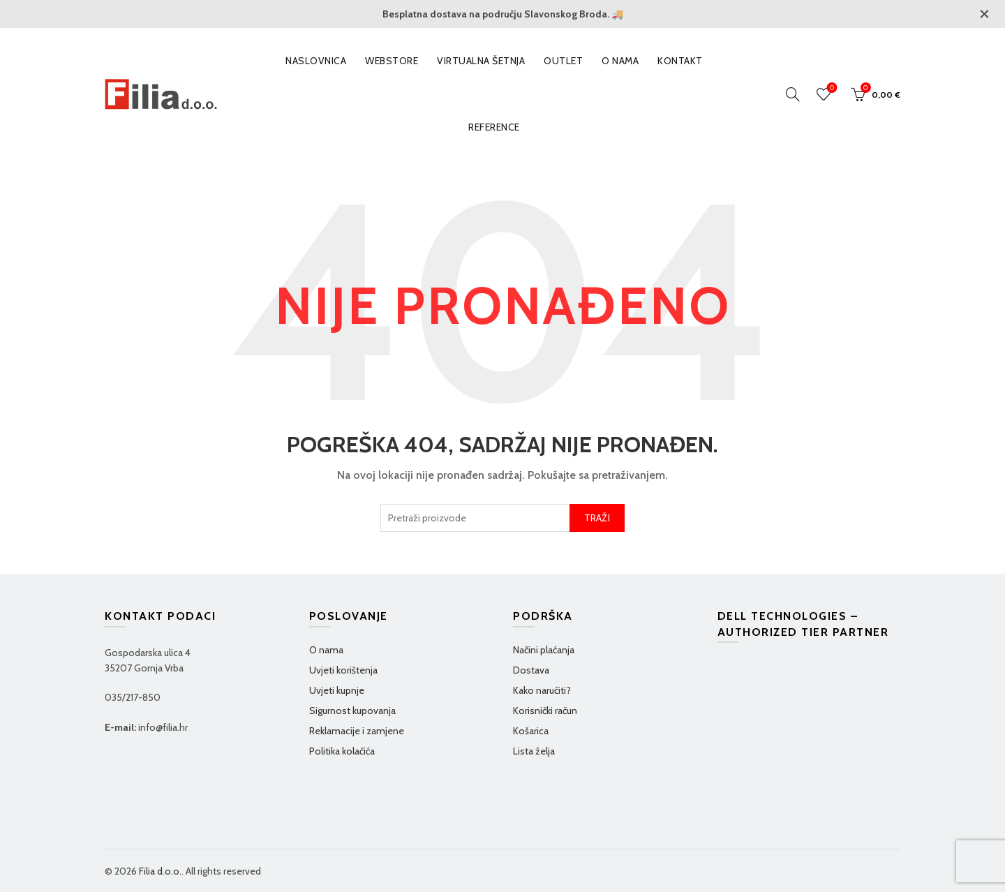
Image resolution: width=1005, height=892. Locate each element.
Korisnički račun (545, 710)
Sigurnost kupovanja (352, 710)
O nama (620, 60)
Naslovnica (315, 60)
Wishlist (831, 88)
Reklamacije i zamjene (356, 730)
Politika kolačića (342, 751)
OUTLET (563, 60)
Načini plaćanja (543, 650)
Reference (494, 127)
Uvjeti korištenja (343, 670)
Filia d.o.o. (160, 871)
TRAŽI (597, 518)
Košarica (531, 730)
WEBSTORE (391, 60)
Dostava (531, 670)
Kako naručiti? (542, 690)
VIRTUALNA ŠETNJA (481, 60)
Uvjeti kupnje (336, 690)
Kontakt (680, 60)
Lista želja (534, 751)
